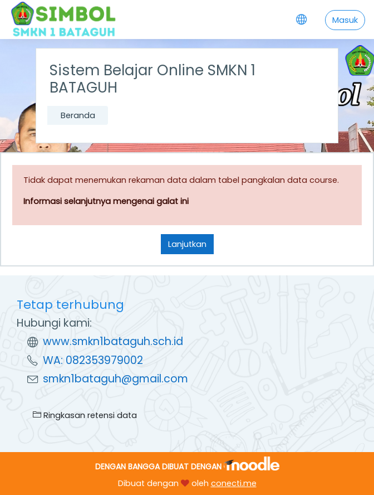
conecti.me (234, 483)
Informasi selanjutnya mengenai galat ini (106, 201)
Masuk (345, 20)
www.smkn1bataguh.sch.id (113, 341)
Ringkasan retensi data (85, 415)
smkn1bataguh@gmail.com (115, 378)
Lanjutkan (187, 244)
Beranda (78, 115)
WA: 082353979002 (93, 360)
